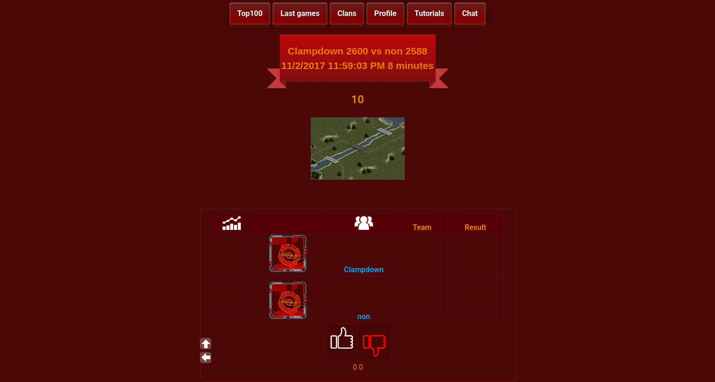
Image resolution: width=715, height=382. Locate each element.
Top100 (249, 13)
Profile (385, 13)
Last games (299, 13)
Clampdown (364, 269)
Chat (469, 13)
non (363, 316)
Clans (347, 13)
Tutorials (430, 13)
